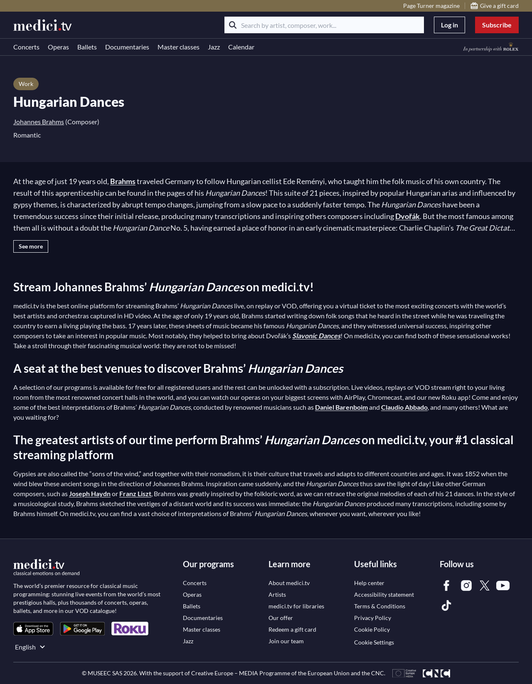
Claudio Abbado (404, 407)
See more (31, 246)
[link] (33, 628)
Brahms (122, 181)
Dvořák (407, 216)
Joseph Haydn (90, 493)
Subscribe (497, 25)
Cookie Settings (374, 642)
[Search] (233, 25)
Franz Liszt (135, 493)
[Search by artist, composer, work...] (324, 25)
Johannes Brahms (38, 121)
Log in (449, 25)
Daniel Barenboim (341, 407)
